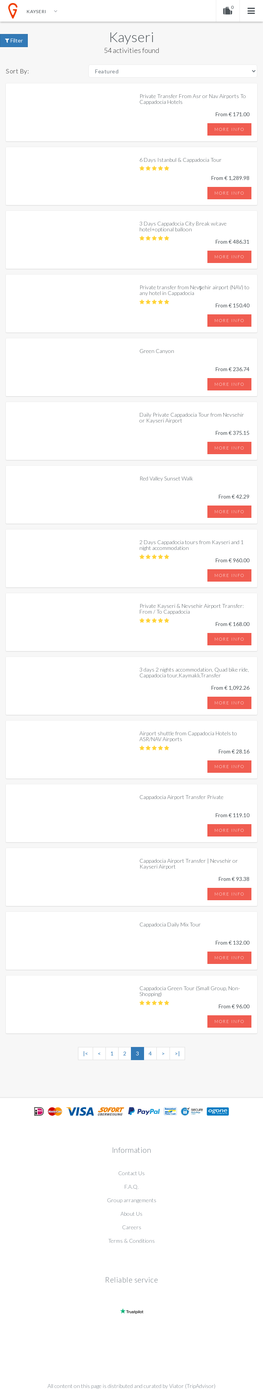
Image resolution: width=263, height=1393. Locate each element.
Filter (14, 40)
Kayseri (131, 36)
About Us (131, 1213)
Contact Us (131, 1173)
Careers (131, 1227)
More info (229, 129)
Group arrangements (131, 1200)
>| (177, 1053)
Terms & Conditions (131, 1240)
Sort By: (17, 71)
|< (85, 1053)
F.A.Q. (131, 1186)
